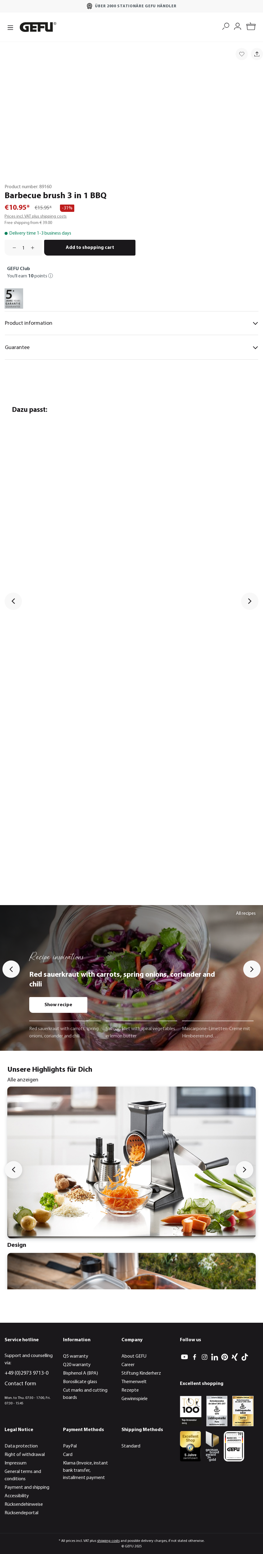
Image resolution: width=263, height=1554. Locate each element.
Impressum (15, 1463)
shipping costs (108, 1541)
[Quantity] (23, 248)
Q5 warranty (75, 1356)
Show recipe (58, 1005)
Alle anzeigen (22, 1080)
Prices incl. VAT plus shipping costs (36, 216)
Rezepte (130, 1390)
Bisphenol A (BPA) (80, 1373)
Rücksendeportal (21, 1513)
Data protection (21, 1446)
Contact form (20, 1384)
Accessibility (17, 1496)
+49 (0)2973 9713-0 (26, 1373)
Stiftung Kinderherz (141, 1373)
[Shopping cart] (251, 27)
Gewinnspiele (134, 1398)
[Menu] (10, 27)
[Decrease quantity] (12, 248)
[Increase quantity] (34, 248)
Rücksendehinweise (24, 1504)
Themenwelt (134, 1381)
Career (128, 1364)
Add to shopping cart (90, 247)
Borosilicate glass (80, 1381)
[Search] (226, 26)
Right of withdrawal (25, 1454)
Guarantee (131, 347)
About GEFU (133, 1356)
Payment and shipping (27, 1487)
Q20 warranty (77, 1364)
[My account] (238, 26)
